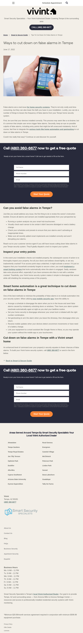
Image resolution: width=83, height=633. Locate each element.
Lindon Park (47, 465)
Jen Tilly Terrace (14, 456)
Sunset (45, 470)
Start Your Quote (41, 194)
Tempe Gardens (14, 447)
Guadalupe (46, 479)
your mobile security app (43, 299)
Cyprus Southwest (15, 475)
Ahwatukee (12, 443)
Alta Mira (11, 470)
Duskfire (11, 465)
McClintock (46, 456)
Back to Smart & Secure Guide (17, 360)
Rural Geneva (47, 443)
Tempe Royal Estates (16, 452)
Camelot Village (48, 452)
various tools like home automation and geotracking (51, 129)
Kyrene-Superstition (15, 484)
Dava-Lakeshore (48, 475)
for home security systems (38, 107)
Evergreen (46, 447)
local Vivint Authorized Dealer (46, 594)
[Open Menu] (13, 3)
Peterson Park (47, 461)
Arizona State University (17, 479)
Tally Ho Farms (48, 484)
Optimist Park (13, 461)
